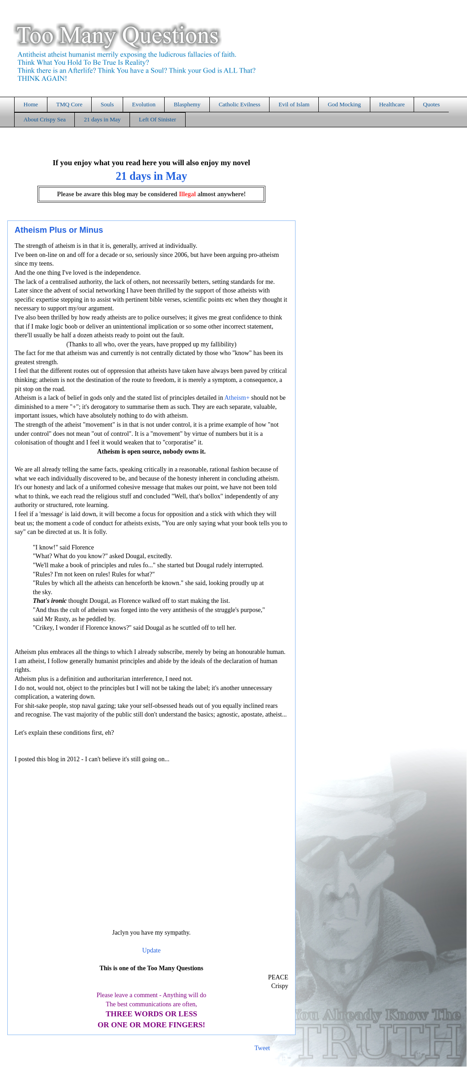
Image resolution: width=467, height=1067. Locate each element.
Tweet (262, 1048)
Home (31, 104)
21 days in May (102, 119)
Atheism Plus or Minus (59, 230)
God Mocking (344, 104)
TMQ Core (69, 104)
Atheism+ (236, 397)
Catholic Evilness (239, 104)
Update (151, 950)
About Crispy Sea (45, 119)
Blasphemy (187, 104)
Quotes (431, 104)
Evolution (144, 104)
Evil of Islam (294, 104)
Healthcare (392, 104)
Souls (107, 104)
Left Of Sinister (157, 119)
